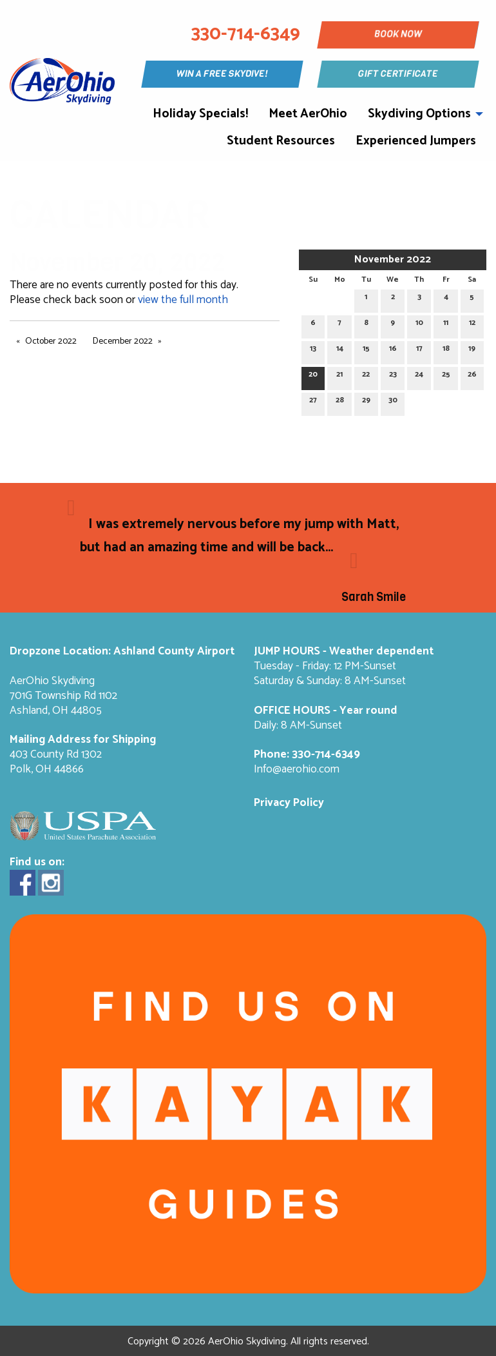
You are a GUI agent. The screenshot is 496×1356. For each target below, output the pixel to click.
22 (366, 376)
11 (445, 325)
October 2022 (51, 341)
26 (472, 376)
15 (366, 350)
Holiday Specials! (200, 114)
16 (393, 350)
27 (313, 402)
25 (446, 376)
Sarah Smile (373, 597)
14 (339, 350)
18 (446, 350)
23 (393, 376)
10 (419, 325)
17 (419, 350)
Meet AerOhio (308, 114)
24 (419, 376)
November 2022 (392, 259)
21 (339, 376)
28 (340, 402)
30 (392, 402)
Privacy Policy (289, 803)
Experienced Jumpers (416, 141)
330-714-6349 (326, 754)
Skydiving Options (419, 114)
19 (471, 350)
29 (366, 402)
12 (472, 325)
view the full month (183, 300)
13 (313, 350)
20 (313, 376)
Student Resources (281, 141)
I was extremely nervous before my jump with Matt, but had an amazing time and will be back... (239, 535)
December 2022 (123, 341)
